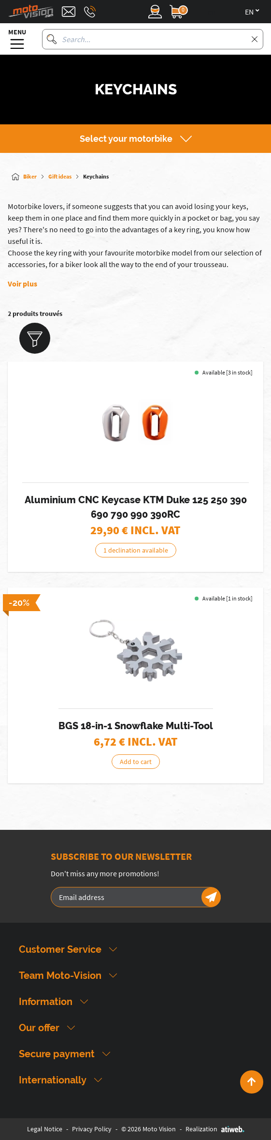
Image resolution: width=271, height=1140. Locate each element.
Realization (214, 1129)
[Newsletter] (211, 897)
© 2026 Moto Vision (148, 1129)
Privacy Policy (92, 1129)
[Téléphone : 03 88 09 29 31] (90, 11)
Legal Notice (44, 1129)
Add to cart (136, 761)
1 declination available (135, 550)
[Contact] (68, 11)
